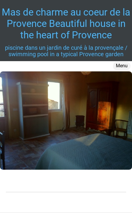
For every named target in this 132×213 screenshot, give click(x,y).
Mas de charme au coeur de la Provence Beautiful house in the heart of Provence (66, 23)
